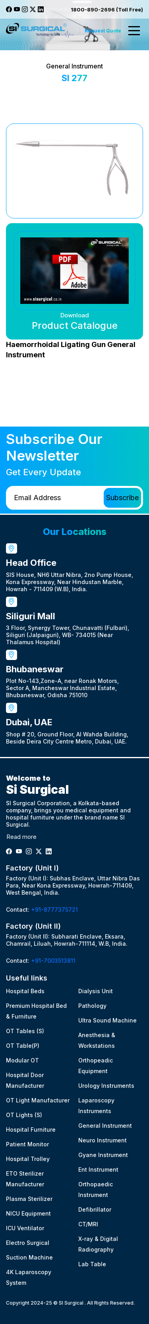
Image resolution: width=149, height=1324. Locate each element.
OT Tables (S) (25, 1031)
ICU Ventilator (25, 1228)
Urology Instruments (106, 1085)
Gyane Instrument (103, 1154)
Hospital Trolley (28, 1158)
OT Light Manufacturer (38, 1100)
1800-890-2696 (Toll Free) (107, 9)
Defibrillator (94, 1209)
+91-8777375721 (54, 909)
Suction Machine (29, 1257)
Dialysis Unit (95, 991)
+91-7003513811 (53, 960)
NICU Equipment (28, 1213)
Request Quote (103, 31)
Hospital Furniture (31, 1129)
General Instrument (105, 1125)
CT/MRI (88, 1224)
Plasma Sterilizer (29, 1198)
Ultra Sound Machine (107, 1020)
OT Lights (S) (24, 1115)
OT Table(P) (22, 1045)
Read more (21, 836)
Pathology (92, 1005)
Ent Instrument (98, 1169)
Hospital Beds (25, 991)
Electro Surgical (27, 1242)
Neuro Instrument (102, 1140)
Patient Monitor (27, 1144)
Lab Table (92, 1264)
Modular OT (22, 1060)
